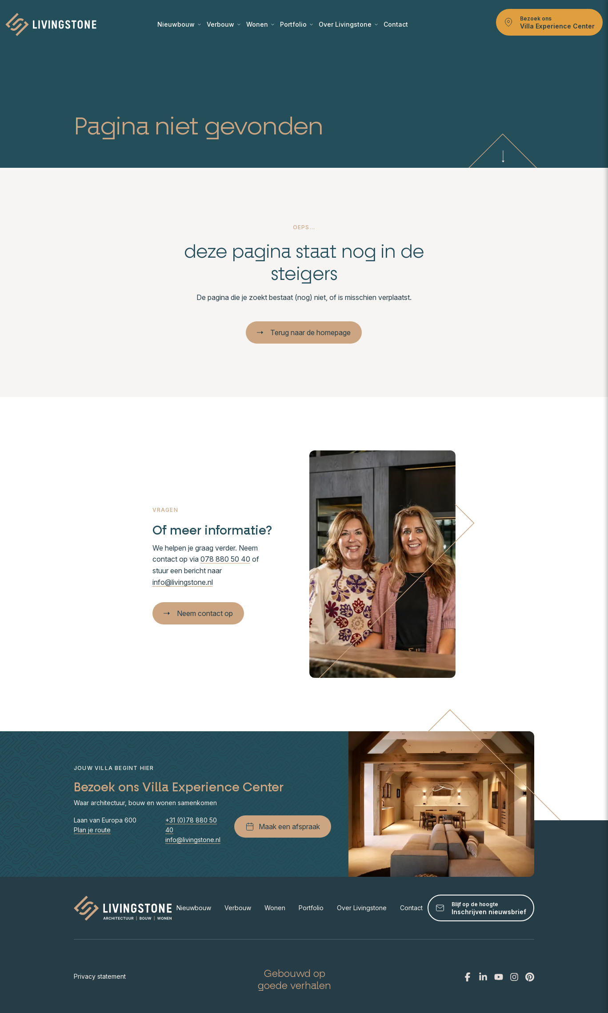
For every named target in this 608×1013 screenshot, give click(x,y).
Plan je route (92, 830)
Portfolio (296, 24)
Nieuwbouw (179, 24)
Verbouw (223, 24)
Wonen (260, 24)
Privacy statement (100, 976)
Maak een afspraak (282, 826)
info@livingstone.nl (182, 582)
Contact (396, 24)
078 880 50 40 (225, 559)
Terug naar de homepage (304, 332)
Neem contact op (198, 613)
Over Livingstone (348, 24)
